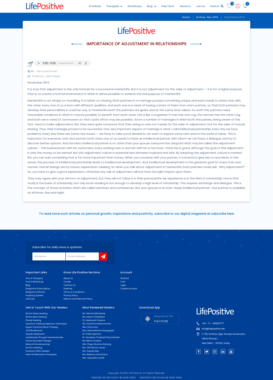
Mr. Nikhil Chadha (91, 340)
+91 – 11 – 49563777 (213, 323)
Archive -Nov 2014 (207, 17)
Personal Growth (47, 71)
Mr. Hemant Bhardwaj (93, 313)
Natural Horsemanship (38, 344)
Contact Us (70, 285)
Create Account (128, 288)
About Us (185, 6)
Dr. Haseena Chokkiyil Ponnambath (101, 337)
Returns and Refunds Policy (78, 298)
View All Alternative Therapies (41, 354)
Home (186, 17)
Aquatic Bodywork (35, 333)
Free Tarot (167, 6)
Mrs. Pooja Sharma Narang (96, 344)
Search (217, 6)
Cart (122, 281)
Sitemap (68, 288)
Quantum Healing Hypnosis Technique (46, 323)
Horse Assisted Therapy (38, 340)
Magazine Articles (35, 291)
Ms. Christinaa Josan (93, 347)
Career (67, 281)
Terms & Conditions (74, 291)
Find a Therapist (34, 278)
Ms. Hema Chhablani (93, 316)
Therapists (114, 6)
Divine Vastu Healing (37, 313)
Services (30, 298)
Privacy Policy (71, 295)
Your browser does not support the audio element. (62, 63)
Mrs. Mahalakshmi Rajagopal (98, 330)
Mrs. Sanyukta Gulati (93, 357)
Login (123, 285)
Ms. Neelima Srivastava (95, 354)
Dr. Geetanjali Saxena (93, 320)
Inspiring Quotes (34, 295)
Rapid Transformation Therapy (42, 327)
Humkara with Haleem (38, 350)
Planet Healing (33, 320)
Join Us (200, 6)
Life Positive (53, 76)
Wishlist (124, 278)
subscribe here (222, 213)
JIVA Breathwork (34, 330)
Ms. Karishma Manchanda (96, 323)
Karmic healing (34, 347)
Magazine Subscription (38, 288)
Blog (151, 6)
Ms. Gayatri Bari (90, 350)
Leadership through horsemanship (44, 337)
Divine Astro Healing (36, 316)
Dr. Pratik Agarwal (91, 333)
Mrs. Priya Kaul (90, 327)
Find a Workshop (34, 281)
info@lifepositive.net (213, 328)
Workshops (135, 6)
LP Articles (95, 6)
